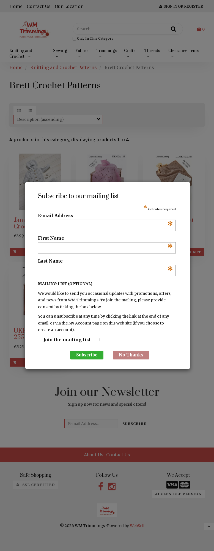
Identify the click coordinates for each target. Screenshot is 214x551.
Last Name (105, 261)
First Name (105, 238)
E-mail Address (105, 216)
